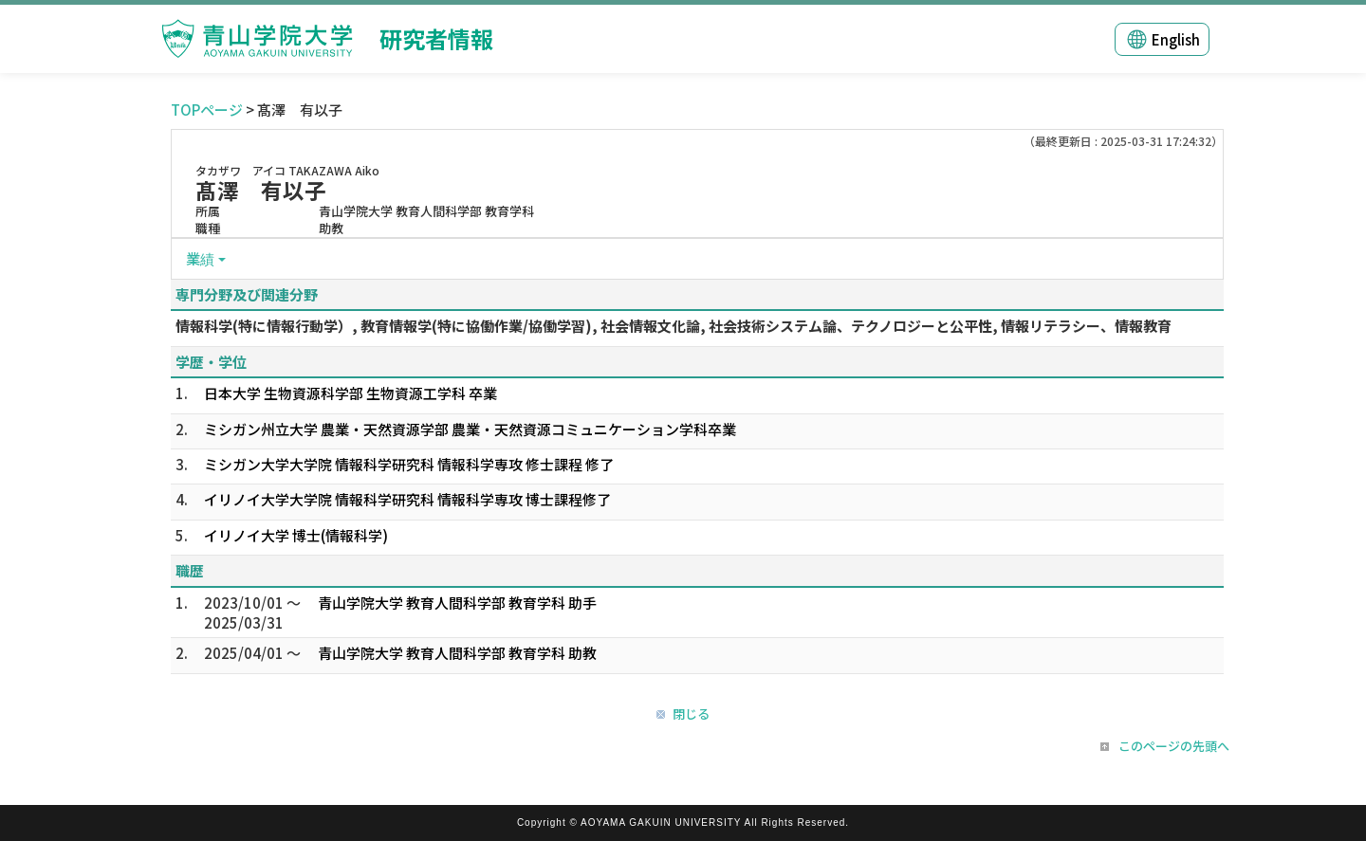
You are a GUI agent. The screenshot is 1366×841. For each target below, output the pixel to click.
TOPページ (207, 109)
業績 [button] (200, 258)
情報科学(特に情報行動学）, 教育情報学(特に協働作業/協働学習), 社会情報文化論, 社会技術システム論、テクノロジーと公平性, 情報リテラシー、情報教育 (673, 326)
